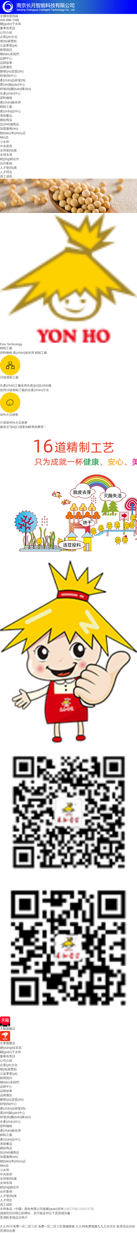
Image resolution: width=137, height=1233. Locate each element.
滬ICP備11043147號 (80, 1209)
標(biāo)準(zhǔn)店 (13, 133)
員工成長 (6, 176)
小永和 (4, 142)
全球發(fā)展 (8, 150)
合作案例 (6, 163)
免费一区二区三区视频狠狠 (56, 1226)
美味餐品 (6, 115)
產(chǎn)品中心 (10, 111)
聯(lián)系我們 (9, 54)
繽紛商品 (6, 120)
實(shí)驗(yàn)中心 (12, 84)
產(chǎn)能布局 (10, 102)
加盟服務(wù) (9, 128)
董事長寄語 (7, 28)
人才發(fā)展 (8, 167)
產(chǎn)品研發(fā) (12, 80)
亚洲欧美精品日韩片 (13, 1217)
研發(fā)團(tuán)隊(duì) (15, 89)
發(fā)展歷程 (8, 41)
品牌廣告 (6, 67)
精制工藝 (6, 107)
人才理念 (6, 172)
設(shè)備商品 (9, 124)
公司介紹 (6, 32)
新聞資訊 (6, 50)
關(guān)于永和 (10, 24)
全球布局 (6, 155)
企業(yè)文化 (9, 37)
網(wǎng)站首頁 (11, 1048)
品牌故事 (6, 63)
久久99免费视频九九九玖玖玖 (96, 1226)
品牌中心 (6, 58)
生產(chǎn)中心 (10, 93)
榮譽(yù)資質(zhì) (12, 71)
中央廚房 (6, 146)
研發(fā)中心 (8, 76)
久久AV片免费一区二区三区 (18, 1226)
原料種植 (6, 98)
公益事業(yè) (9, 45)
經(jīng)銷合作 (9, 159)
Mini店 (4, 137)
